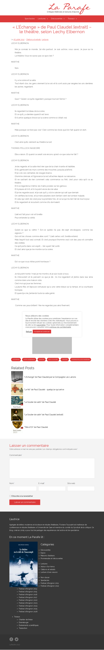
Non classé (45, 578)
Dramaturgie (23, 623)
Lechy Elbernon (29, 359)
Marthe (41, 359)
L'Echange (16, 359)
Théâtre (64, 359)
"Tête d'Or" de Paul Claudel (36, 427)
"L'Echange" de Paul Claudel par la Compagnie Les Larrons (50, 377)
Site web (71, 483)
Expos (43, 553)
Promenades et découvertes (52, 559)
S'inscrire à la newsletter (21, 496)
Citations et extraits (33, 40)
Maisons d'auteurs (48, 556)
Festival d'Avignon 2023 (28, 603)
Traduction (23, 628)
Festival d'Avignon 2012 (50, 586)
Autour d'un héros (48, 567)
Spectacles (30, 18)
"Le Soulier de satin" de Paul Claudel (40, 402)
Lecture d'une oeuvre (49, 572)
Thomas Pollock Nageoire (81, 359)
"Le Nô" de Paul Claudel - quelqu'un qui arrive (44, 390)
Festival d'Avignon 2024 (28, 606)
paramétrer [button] (41, 325)
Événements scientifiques (29, 625)
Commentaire (15, 455)
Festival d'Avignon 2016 (28, 595)
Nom (11, 483)
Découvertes (56, 18)
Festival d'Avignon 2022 (28, 600)
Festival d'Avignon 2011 (50, 583)
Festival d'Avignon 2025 (28, 609)
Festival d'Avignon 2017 (28, 597)
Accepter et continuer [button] (42, 331)
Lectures (42, 18)
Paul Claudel (53, 359)
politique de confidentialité (60, 327)
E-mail (41, 483)
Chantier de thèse (26, 620)
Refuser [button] (29, 332)
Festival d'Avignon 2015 (28, 592)
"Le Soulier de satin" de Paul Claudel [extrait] (43, 415)
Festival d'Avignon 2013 (28, 589)
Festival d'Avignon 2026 (28, 612)
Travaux (71, 18)
